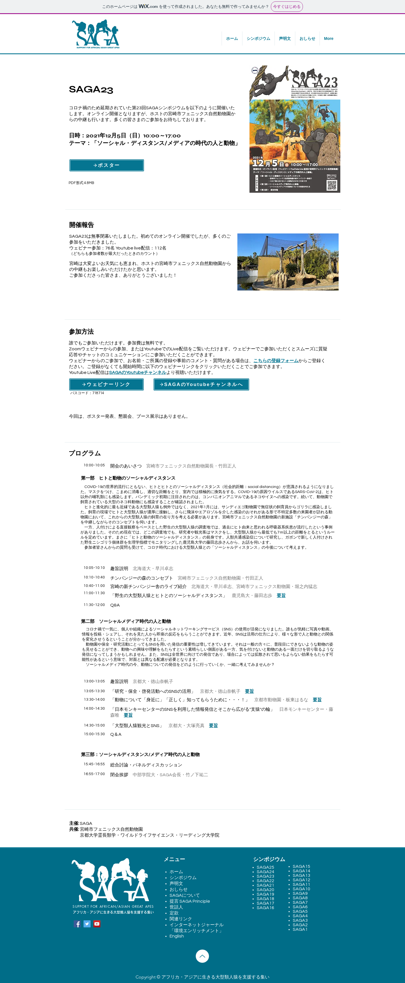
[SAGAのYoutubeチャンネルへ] (201, 384)
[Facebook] (77, 923)
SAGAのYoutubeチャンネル (137, 372)
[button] (258, 38)
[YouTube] (96, 923)
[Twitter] (87, 923)
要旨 (281, 595)
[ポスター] (106, 165)
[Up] (202, 956)
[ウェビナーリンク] (106, 384)
